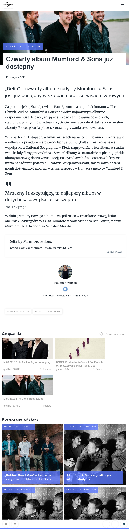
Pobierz (34, 365)
